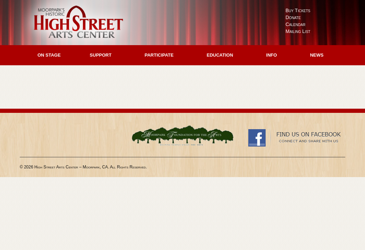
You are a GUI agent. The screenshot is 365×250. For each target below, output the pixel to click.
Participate (158, 55)
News (316, 55)
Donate (293, 17)
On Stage (49, 55)
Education (220, 55)
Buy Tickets (298, 10)
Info (271, 55)
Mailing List (298, 31)
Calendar (295, 24)
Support (101, 55)
